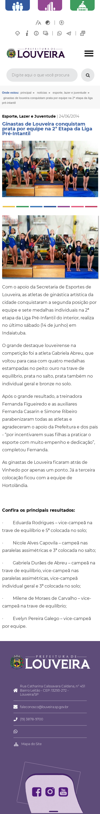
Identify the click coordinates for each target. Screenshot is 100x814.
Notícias (42, 92)
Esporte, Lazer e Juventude (70, 92)
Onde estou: (10, 92)
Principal (26, 92)
